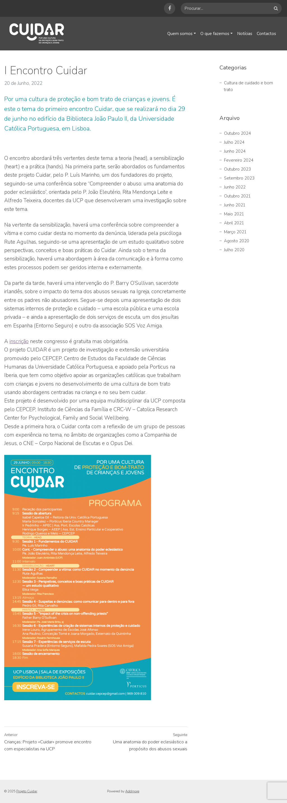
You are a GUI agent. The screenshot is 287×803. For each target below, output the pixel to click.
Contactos (266, 33)
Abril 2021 (234, 223)
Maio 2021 (234, 214)
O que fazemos (214, 33)
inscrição (19, 341)
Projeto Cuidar (26, 791)
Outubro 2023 (237, 169)
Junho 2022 (235, 187)
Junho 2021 (235, 205)
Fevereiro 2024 (238, 160)
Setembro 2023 (239, 178)
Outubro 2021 (237, 196)
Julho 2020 (234, 250)
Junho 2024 (235, 151)
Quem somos (179, 33)
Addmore (132, 791)
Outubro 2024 (237, 133)
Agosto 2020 (236, 241)
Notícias (244, 33)
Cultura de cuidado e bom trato (248, 86)
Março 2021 (235, 232)
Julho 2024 (234, 142)
